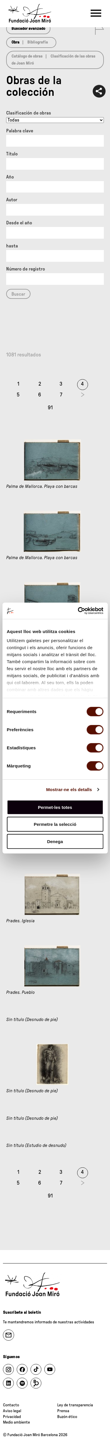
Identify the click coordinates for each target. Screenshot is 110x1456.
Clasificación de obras (28, 113)
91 (50, 407)
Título (12, 154)
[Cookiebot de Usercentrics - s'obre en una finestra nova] (78, 611)
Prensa (63, 1411)
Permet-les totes (55, 807)
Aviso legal (12, 1411)
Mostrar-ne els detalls (69, 789)
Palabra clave (19, 131)
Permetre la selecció (55, 824)
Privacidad (12, 1417)
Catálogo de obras (27, 56)
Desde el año (19, 223)
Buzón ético (67, 1417)
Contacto (11, 1405)
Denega (55, 841)
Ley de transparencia (75, 1405)
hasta (12, 246)
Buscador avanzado (28, 29)
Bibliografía (37, 42)
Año (10, 177)
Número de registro (25, 269)
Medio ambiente (16, 1422)
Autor (11, 199)
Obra (15, 42)
